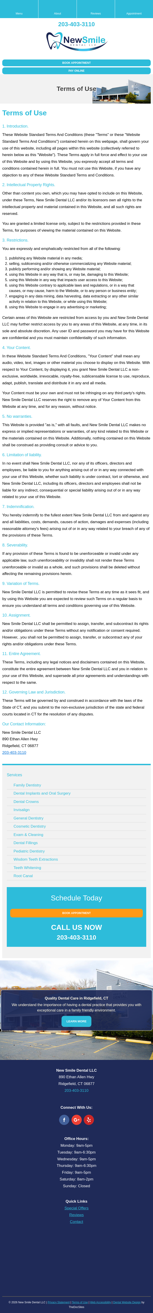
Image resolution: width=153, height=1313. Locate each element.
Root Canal (23, 876)
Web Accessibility (100, 1302)
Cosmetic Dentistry (30, 826)
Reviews (76, 1215)
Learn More (76, 1021)
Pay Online (76, 70)
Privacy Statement (59, 1302)
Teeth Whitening (27, 868)
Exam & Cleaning (28, 835)
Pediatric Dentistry (29, 851)
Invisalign (22, 810)
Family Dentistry (27, 785)
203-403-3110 (76, 24)
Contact (76, 1222)
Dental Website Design (127, 1302)
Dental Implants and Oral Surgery (42, 793)
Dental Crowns (26, 802)
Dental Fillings (26, 843)
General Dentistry (28, 818)
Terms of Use (80, 1302)
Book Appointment (76, 62)
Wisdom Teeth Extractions (36, 859)
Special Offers (76, 1208)
